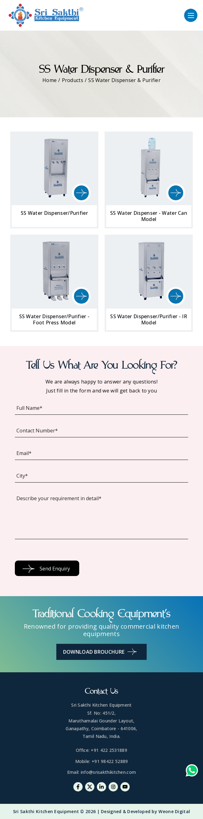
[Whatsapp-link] (192, 771)
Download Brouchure (100, 652)
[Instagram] (113, 786)
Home (49, 80)
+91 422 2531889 (109, 750)
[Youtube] (125, 786)
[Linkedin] (101, 786)
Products (72, 80)
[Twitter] (89, 786)
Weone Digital (174, 811)
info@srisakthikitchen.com (108, 772)
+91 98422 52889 (110, 761)
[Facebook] (78, 786)
